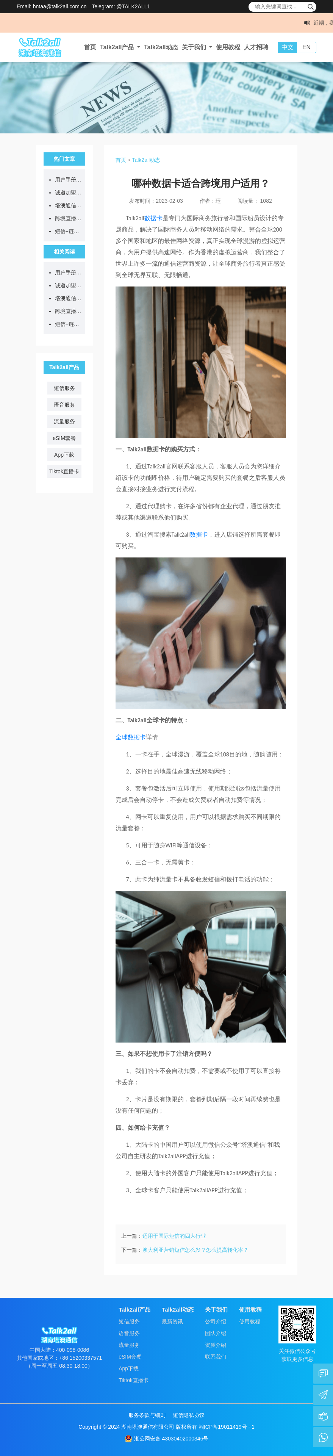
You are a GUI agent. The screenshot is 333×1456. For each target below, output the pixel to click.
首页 (90, 47)
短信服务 (64, 388)
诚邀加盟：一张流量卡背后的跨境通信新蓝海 (68, 192)
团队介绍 (215, 1333)
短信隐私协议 (189, 1415)
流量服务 (64, 421)
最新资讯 (172, 1321)
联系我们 (215, 1357)
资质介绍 (215, 1345)
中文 (287, 47)
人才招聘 (256, 47)
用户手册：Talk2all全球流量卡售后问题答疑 (68, 180)
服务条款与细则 (147, 1415)
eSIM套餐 (64, 438)
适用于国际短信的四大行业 (174, 1236)
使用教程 (228, 47)
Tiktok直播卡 (64, 471)
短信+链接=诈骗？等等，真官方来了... (68, 231)
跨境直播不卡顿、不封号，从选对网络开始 (68, 218)
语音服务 (64, 405)
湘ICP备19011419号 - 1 (227, 1427)
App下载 (64, 455)
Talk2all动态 (161, 47)
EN (306, 47)
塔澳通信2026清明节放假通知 (68, 205)
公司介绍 (215, 1321)
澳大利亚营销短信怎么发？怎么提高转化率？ (195, 1250)
